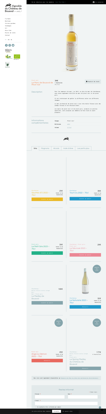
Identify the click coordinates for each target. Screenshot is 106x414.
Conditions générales (58, 404)
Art (6, 28)
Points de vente (10, 32)
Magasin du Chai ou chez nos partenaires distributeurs (79, 359)
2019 (68, 114)
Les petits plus (83, 139)
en (8, 39)
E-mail (38, 382)
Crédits (79, 404)
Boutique (8, 21)
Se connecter (99, 2)
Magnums (45, 139)
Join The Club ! (60, 2)
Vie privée (70, 404)
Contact (7, 35)
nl (11, 39)
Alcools (56, 139)
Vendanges (8, 25)
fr (5, 39)
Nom (70, 376)
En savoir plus (67, 411)
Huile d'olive (68, 139)
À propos (8, 18)
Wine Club (8, 30)
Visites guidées (10, 23)
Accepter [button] (56, 411)
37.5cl (69, 118)
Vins (35, 139)
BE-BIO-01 (16, 59)
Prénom (38, 376)
